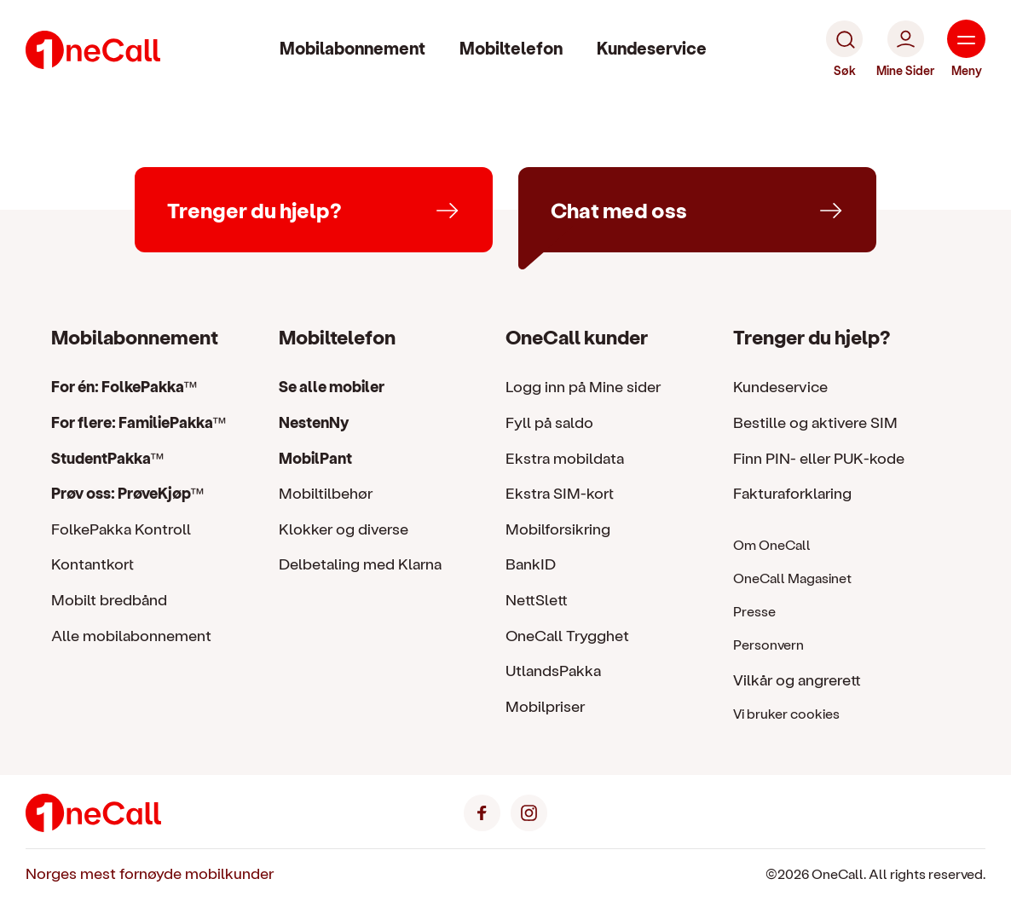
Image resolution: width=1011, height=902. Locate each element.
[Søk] (844, 49)
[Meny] (966, 49)
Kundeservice (652, 48)
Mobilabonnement (352, 48)
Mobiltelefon (511, 48)
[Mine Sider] (905, 49)
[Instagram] (529, 810)
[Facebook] (482, 810)
